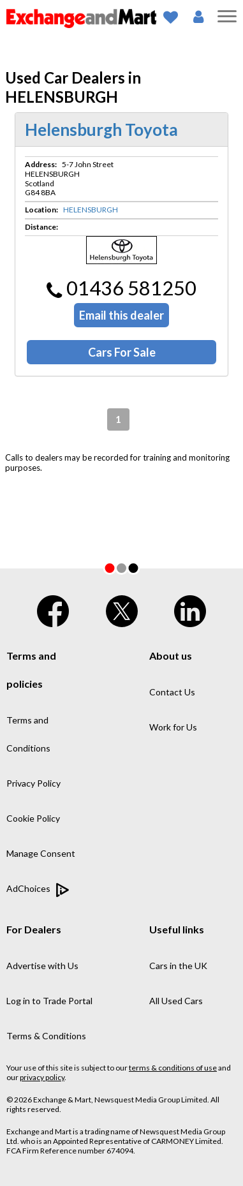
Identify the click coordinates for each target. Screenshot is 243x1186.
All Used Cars (176, 1000)
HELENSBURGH (90, 209)
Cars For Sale (122, 352)
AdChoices (38, 890)
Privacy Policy (33, 783)
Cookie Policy (33, 818)
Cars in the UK (178, 965)
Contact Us (172, 691)
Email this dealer (121, 315)
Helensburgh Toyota (101, 129)
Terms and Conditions (28, 734)
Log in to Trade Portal (49, 1000)
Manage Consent (40, 853)
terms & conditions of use (173, 1067)
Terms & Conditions (46, 1035)
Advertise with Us (42, 965)
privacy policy (42, 1077)
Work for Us (173, 727)
